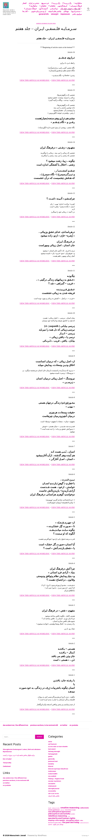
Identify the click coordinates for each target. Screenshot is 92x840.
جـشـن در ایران (34, 3)
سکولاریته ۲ (33, 6)
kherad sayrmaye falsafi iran (46, 23)
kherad (50, 766)
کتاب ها (25, 11)
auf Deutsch (52, 744)
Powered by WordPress (37, 835)
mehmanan (52, 771)
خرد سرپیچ (45, 3)
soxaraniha (52, 791)
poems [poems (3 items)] (73, 814)
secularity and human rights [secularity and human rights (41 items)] (61, 818)
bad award (52, 749)
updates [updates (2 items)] (50, 824)
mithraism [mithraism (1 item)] (62, 810)
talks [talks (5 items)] (81, 820)
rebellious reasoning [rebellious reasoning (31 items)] (57, 816)
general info (44, 14)
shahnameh (52, 786)
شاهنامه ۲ (52, 6)
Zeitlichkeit (7, 766)
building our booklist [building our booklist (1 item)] (56, 808)
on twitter (68, 725)
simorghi (54, 14)
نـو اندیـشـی (54, 9)
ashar (50, 742)
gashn (50, 756)
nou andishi (52, 776)
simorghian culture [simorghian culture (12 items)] (72, 820)
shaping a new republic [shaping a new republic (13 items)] (56, 820)
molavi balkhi (53, 774)
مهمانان (66, 11)
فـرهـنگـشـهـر (62, 6)
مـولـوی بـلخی (77, 14)
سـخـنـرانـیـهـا (75, 11)
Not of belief (7, 759)
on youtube (78, 725)
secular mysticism (54, 781)
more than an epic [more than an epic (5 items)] (70, 810)
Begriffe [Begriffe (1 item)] (49, 808)
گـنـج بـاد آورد (43, 9)
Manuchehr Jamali (18, 835)
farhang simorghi (54, 751)
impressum (65, 14)
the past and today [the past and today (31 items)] (70, 822)
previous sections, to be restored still (47, 725)
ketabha (51, 764)
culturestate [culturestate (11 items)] (84, 808)
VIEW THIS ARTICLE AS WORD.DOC (35, 80)
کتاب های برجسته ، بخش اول (70, 9)
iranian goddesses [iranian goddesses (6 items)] (54, 810)
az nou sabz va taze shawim (58, 747)
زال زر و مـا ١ (55, 3)
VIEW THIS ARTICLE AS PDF (63, 80)
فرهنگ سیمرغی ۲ (30, 9)
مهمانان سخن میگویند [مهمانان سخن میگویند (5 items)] (58, 824)
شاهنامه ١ (42, 6)
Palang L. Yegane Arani (56, 779)
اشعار (24, 3)
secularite (51, 784)
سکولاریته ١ (78, 3)
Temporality (7, 763)
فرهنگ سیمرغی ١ (75, 6)
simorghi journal (54, 788)
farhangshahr (53, 754)
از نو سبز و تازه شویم (38, 11)
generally (51, 759)
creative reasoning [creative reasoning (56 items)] (69, 807)
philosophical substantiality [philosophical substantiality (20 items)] (59, 814)
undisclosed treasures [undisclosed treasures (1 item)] (84, 822)
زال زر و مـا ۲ (66, 3)
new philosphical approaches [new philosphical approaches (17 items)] (59, 812)
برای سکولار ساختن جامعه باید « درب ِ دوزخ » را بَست (19, 755)
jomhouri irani (53, 761)
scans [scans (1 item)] (69, 816)
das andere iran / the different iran (16, 725)
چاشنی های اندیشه (54, 11)
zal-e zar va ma (53, 793)
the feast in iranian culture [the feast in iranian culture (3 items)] (54, 822)
